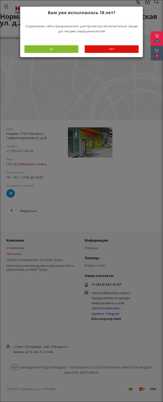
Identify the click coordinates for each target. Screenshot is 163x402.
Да (51, 49)
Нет (111, 49)
